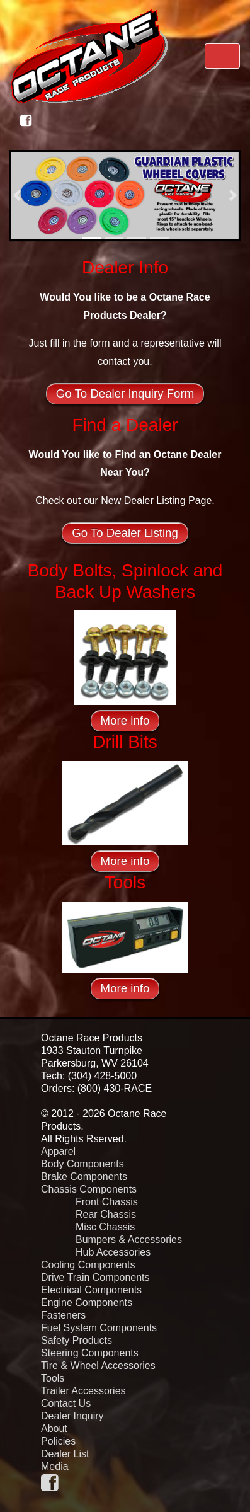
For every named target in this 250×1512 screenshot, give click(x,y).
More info (125, 720)
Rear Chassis (106, 1214)
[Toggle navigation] (222, 56)
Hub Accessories (113, 1252)
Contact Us (66, 1403)
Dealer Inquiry (72, 1416)
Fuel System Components (99, 1327)
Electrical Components (91, 1290)
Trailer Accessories (83, 1390)
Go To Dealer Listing (125, 532)
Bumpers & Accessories (129, 1239)
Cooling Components (88, 1264)
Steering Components (90, 1353)
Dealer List (65, 1453)
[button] (17, 195)
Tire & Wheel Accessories (98, 1365)
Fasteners (63, 1315)
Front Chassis (107, 1201)
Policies (58, 1441)
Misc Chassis (105, 1227)
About (54, 1428)
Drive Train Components (95, 1277)
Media (55, 1466)
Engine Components (86, 1302)
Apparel (58, 1151)
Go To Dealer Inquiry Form (125, 393)
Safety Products (76, 1340)
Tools (52, 1378)
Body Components (82, 1164)
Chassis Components (89, 1189)
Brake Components (84, 1176)
